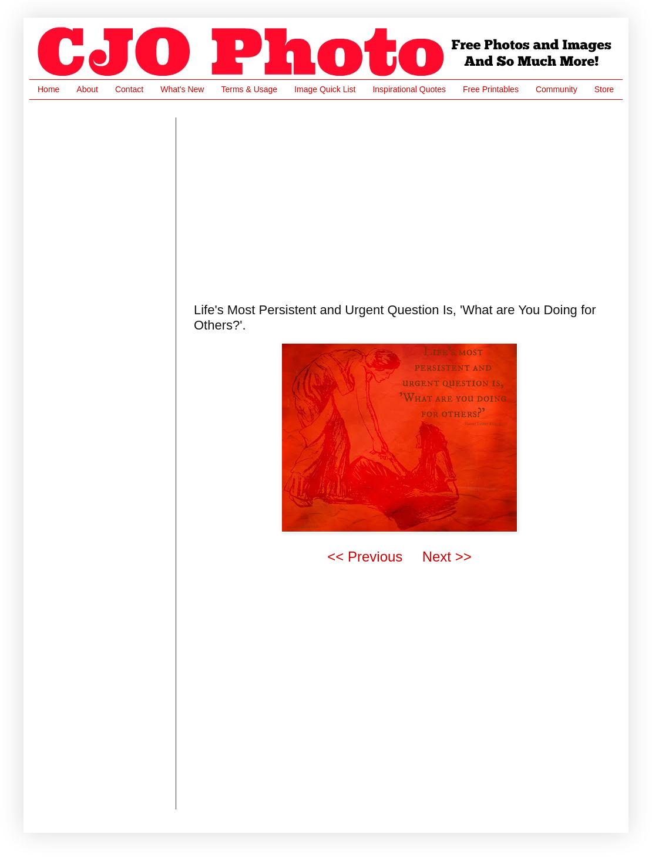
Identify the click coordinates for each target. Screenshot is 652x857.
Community (556, 89)
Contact (129, 89)
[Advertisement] (322, 199)
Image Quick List (324, 89)
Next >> (447, 556)
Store (604, 89)
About (87, 89)
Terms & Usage (249, 89)
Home (48, 89)
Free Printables (491, 89)
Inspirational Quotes (409, 89)
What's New (182, 89)
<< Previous (364, 556)
